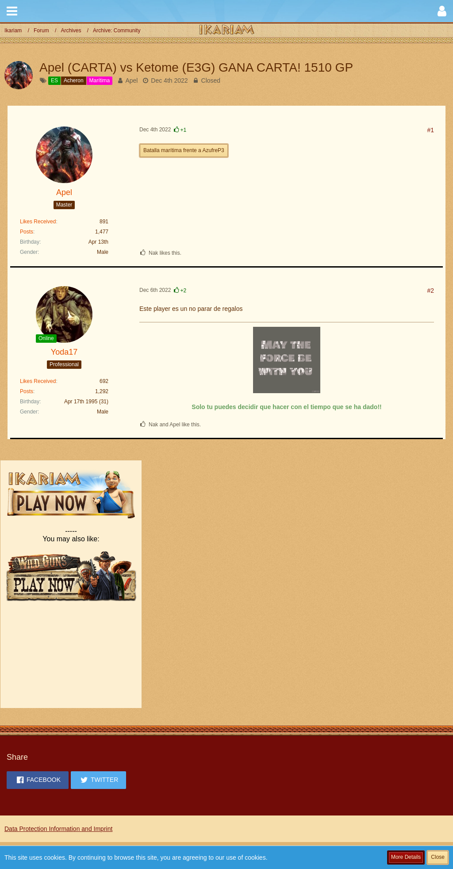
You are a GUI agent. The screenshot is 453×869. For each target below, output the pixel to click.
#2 (430, 290)
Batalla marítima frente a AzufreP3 (183, 150)
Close (438, 857)
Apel (131, 80)
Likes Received (38, 221)
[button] (11, 11)
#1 (430, 130)
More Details (406, 857)
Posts (26, 232)
